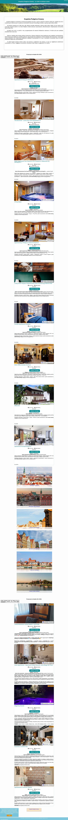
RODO (12, 813)
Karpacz (51, 100)
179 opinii (38, 210)
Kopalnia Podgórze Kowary (34, 809)
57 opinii (38, 714)
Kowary (51, 59)
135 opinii (41, 454)
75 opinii (41, 88)
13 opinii (41, 795)
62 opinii (39, 754)
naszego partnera (32, 93)
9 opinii (44, 129)
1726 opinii (48, 291)
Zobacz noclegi (35, 86)
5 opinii (41, 373)
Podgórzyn (50, 685)
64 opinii (40, 332)
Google (16, 808)
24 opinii (48, 673)
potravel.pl (66, 0)
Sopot (51, 767)
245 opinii (43, 250)
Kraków (51, 726)
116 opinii (43, 632)
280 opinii (37, 413)
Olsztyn (51, 604)
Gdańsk (51, 645)
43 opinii (51, 171)
